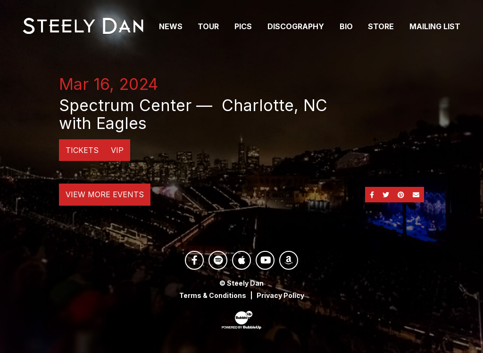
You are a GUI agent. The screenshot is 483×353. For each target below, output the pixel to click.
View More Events (105, 194)
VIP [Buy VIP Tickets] (117, 150)
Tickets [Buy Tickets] (82, 150)
